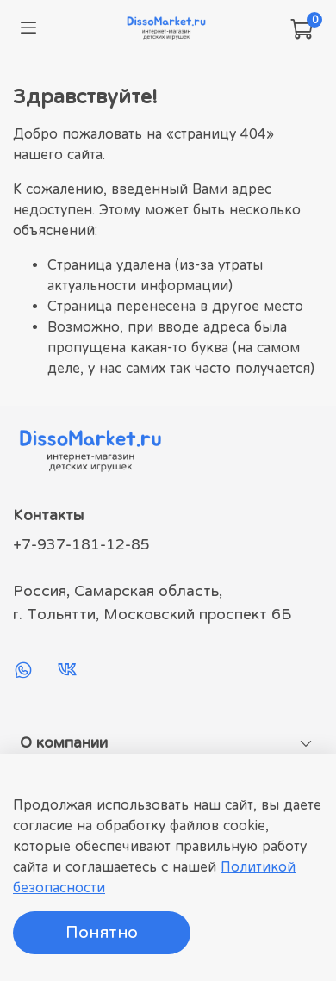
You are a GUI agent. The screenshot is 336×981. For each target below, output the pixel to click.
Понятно (101, 932)
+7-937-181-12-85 (81, 544)
